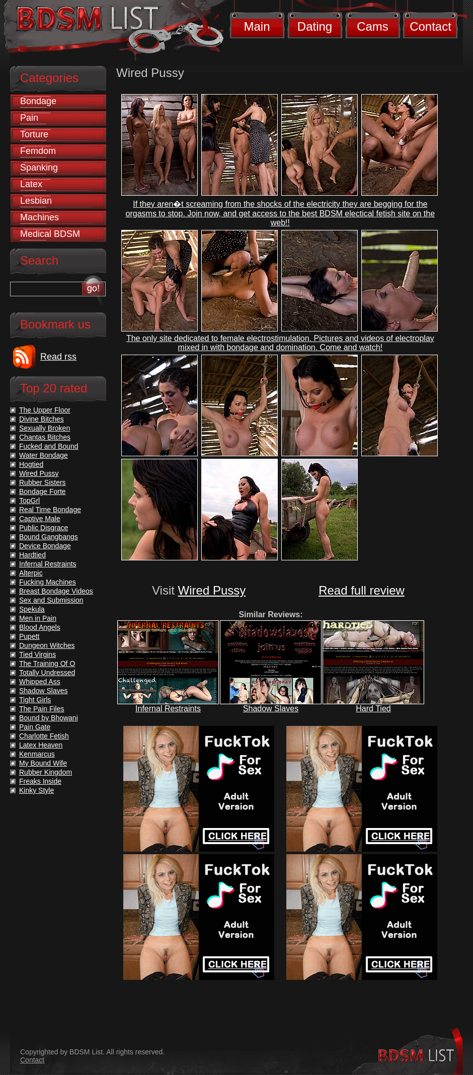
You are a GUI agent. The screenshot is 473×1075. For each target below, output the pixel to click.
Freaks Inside (40, 781)
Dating (314, 26)
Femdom (38, 151)
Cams (372, 26)
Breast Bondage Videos (56, 591)
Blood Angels (39, 627)
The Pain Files (41, 709)
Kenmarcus (37, 754)
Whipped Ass (39, 682)
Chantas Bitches (44, 437)
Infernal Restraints (168, 708)
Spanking (39, 167)
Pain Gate (34, 727)
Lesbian (36, 201)
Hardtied (32, 555)
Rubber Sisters (42, 482)
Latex (31, 184)
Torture (34, 134)
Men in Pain (37, 618)
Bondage (38, 101)
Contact (430, 26)
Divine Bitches (41, 419)
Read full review (362, 590)
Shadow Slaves (270, 708)
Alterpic (31, 573)
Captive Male (39, 519)
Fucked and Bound (48, 446)
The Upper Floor (44, 410)
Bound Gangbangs (48, 537)
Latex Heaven (40, 745)
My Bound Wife (43, 763)
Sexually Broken (44, 428)
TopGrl (29, 501)
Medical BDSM (50, 234)
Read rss (58, 357)
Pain (29, 118)
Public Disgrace (43, 528)
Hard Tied (373, 708)
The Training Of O (47, 663)
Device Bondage (45, 546)
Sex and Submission (51, 600)
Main (257, 26)
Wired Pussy (212, 590)
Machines (39, 217)
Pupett (29, 636)
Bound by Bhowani (48, 718)
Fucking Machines (47, 582)
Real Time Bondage (50, 510)
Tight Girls (35, 700)
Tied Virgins (37, 654)
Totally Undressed (47, 673)
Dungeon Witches (47, 645)
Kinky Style (36, 790)
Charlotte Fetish (44, 736)
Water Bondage (43, 455)
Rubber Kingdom (45, 772)
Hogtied (31, 464)
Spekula (32, 609)
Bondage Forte (42, 491)
